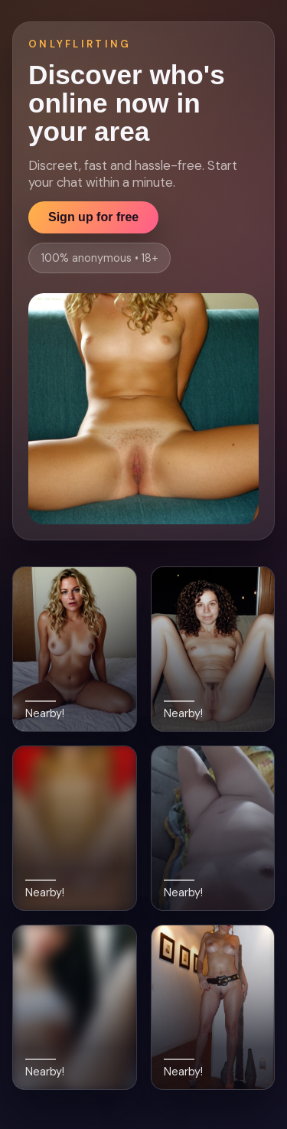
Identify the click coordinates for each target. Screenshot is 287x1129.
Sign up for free (93, 217)
